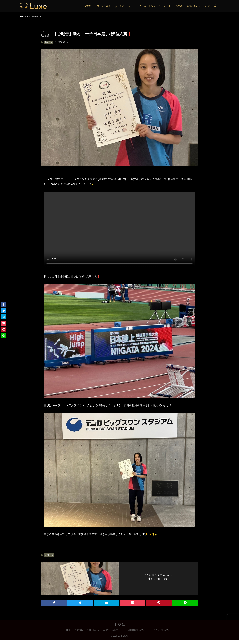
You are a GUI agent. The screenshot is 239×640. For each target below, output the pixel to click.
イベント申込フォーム (163, 630)
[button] (215, 6)
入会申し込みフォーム (113, 630)
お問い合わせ (92, 630)
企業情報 (79, 630)
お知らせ (48, 42)
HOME (68, 630)
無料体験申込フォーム (138, 630)
